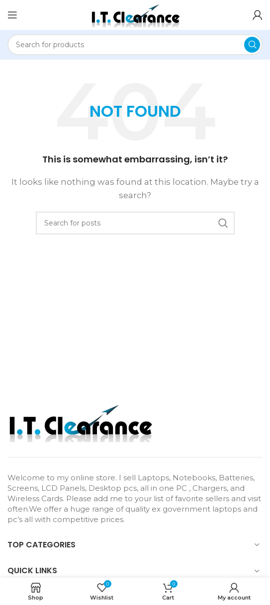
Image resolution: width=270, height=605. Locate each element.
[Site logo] (135, 14)
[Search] (135, 44)
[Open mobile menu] (12, 15)
